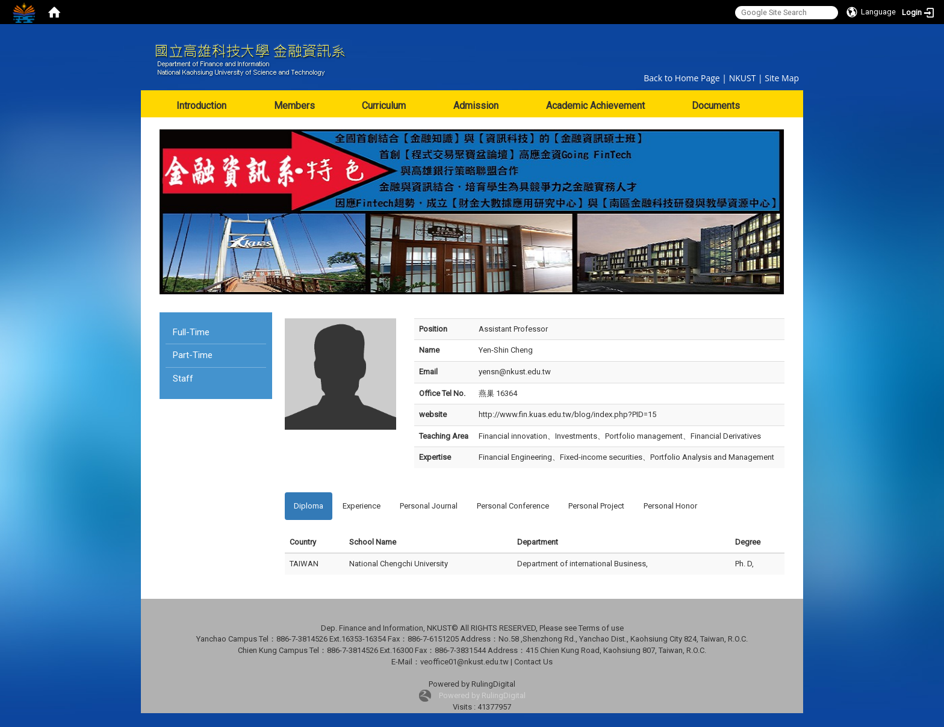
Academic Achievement (595, 105)
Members (294, 105)
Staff (183, 378)
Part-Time (193, 355)
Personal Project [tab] (596, 505)
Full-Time (191, 332)
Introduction (201, 105)
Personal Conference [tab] (513, 505)
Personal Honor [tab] (670, 505)
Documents (716, 105)
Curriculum (384, 105)
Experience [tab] (361, 505)
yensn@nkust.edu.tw (515, 371)
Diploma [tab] (308, 505)
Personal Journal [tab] (429, 505)
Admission (475, 105)
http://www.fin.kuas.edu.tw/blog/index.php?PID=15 (567, 414)
